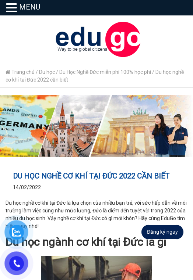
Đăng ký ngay (162, 232)
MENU (29, 7)
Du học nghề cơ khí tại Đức (36, 203)
